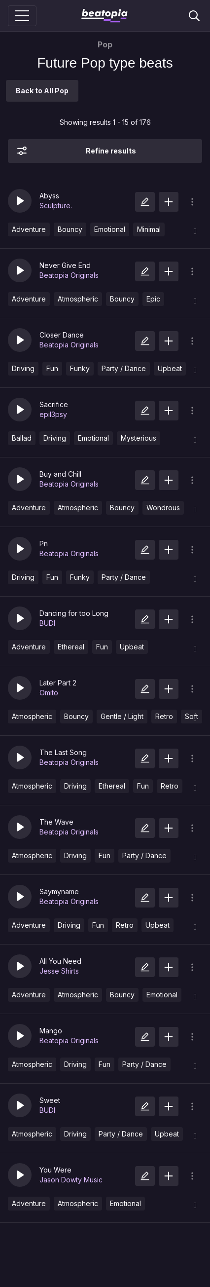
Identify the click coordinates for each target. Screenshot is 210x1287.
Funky (80, 368)
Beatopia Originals (69, 275)
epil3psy (53, 414)
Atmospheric (78, 299)
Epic (153, 299)
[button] (20, 201)
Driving (23, 368)
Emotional (109, 229)
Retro (164, 716)
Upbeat (170, 368)
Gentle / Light (122, 716)
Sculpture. (55, 205)
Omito (48, 692)
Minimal (149, 229)
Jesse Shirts (59, 971)
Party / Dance (124, 368)
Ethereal (71, 647)
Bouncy (70, 229)
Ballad (22, 438)
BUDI (47, 623)
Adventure (29, 229)
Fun (52, 368)
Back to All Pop (42, 90)
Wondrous (163, 507)
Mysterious (138, 438)
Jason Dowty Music (71, 1179)
